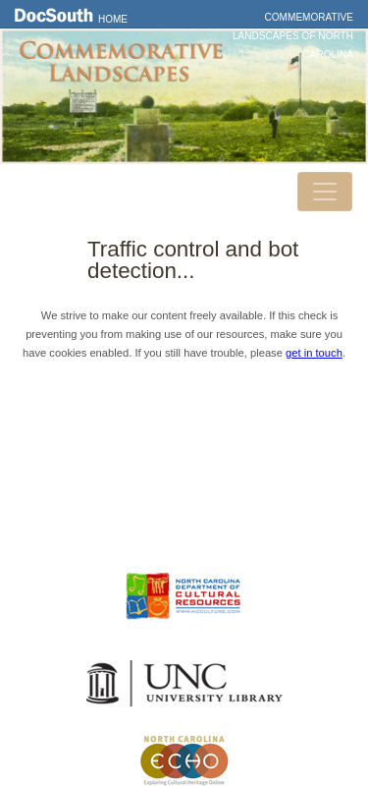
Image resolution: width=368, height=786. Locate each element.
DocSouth (184, 438)
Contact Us (184, 467)
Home (113, 19)
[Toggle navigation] (324, 191)
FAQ (184, 523)
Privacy (184, 495)
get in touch (314, 353)
